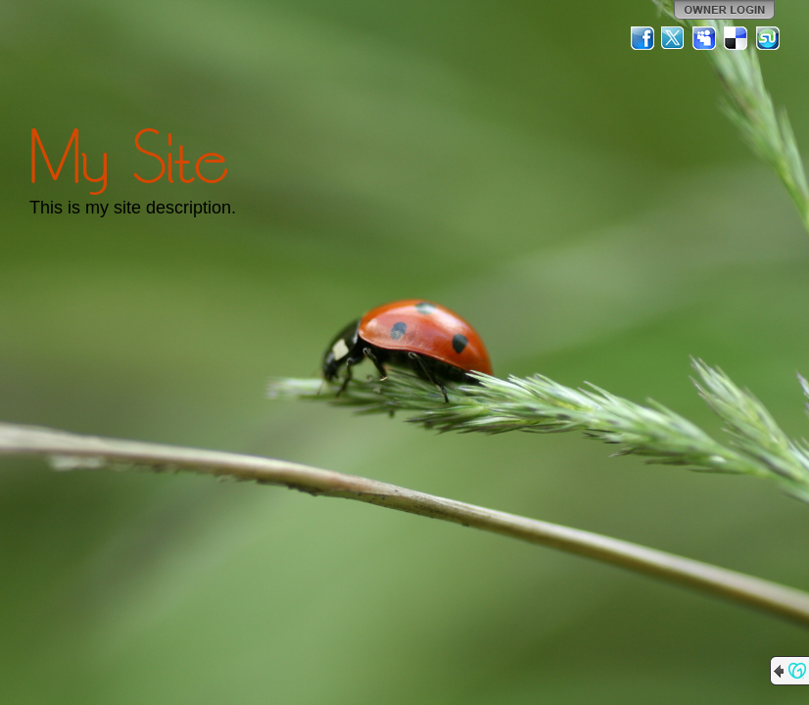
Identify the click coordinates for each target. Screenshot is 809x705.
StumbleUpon (768, 38)
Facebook (642, 38)
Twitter (674, 38)
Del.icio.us (736, 38)
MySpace (705, 38)
